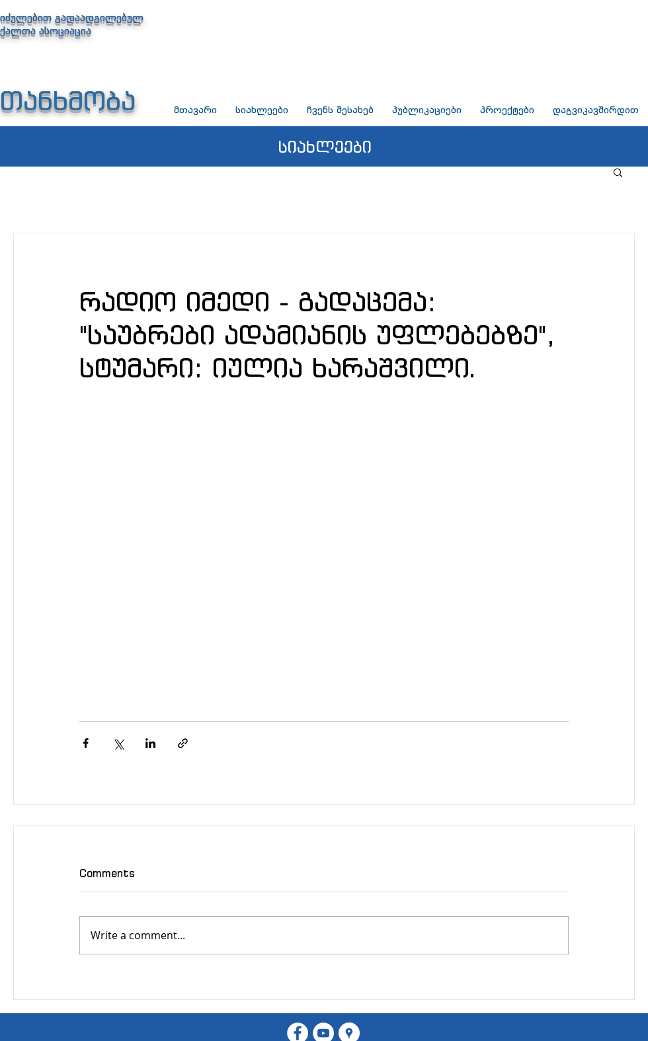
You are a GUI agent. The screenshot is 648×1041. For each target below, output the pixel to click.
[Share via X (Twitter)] (118, 743)
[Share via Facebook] (85, 743)
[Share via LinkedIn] (150, 743)
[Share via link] (183, 743)
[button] (618, 172)
